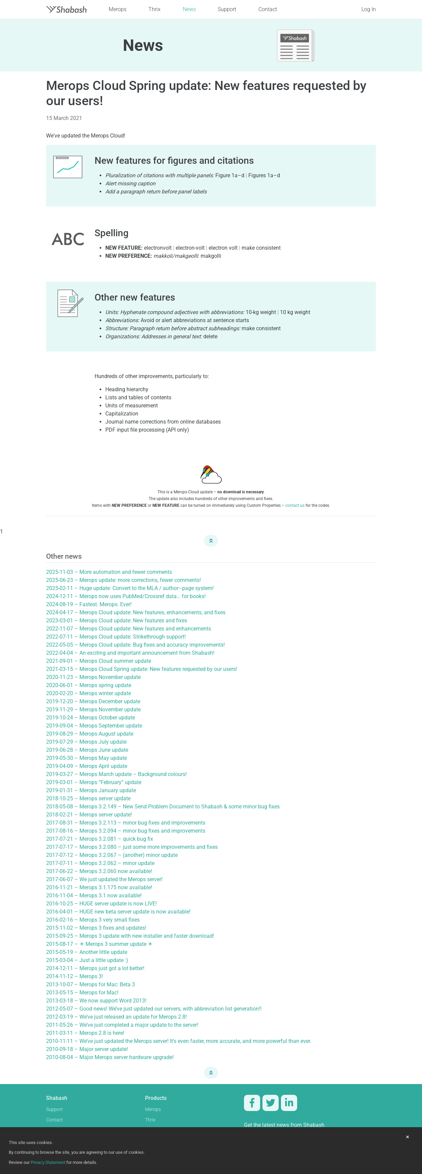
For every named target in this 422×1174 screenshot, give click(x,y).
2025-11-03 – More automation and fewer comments (109, 572)
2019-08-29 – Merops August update (89, 734)
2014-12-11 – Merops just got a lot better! (95, 968)
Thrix (154, 9)
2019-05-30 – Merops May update (86, 758)
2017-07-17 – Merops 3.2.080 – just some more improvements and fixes (132, 847)
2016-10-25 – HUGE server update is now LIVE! (101, 903)
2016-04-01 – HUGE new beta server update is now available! (118, 911)
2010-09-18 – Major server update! (87, 1049)
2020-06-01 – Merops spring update (88, 685)
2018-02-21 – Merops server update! (89, 814)
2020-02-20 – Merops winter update (88, 693)
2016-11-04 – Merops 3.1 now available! (94, 895)
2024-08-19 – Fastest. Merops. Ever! (89, 604)
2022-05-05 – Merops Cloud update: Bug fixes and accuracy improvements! (135, 645)
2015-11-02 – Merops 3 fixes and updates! (96, 928)
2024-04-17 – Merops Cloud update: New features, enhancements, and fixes (135, 612)
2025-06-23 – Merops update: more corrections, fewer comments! (123, 580)
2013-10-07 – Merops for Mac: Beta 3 (90, 984)
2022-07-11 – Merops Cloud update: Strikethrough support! (116, 637)
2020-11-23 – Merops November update (93, 677)
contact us (295, 505)
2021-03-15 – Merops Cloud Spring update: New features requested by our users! (141, 669)
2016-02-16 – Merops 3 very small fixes (93, 920)
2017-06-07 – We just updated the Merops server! (104, 879)
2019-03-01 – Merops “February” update (93, 782)
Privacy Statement (48, 1162)
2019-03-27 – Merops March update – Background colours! (116, 774)
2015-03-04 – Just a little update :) (87, 960)
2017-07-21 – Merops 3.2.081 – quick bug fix (99, 839)
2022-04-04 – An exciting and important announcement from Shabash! (130, 653)
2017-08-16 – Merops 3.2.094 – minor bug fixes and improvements (125, 831)
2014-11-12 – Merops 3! (74, 976)
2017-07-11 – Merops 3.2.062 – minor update (100, 863)
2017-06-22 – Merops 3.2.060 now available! (99, 871)
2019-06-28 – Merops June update (87, 750)
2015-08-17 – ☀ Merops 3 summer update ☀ (99, 944)
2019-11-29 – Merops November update (93, 709)
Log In (368, 9)
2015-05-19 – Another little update (86, 952)
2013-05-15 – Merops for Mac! (82, 992)
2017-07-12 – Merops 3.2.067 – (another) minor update (112, 855)
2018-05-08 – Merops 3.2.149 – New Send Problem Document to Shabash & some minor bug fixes (163, 806)
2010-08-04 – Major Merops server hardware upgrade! (110, 1057)
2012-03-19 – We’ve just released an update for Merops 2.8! (116, 1017)
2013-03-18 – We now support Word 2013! (96, 1000)
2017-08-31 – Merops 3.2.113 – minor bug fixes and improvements (125, 823)
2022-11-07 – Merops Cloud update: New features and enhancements (128, 628)
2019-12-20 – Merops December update (93, 701)
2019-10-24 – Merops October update (90, 717)
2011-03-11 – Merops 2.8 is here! (85, 1033)
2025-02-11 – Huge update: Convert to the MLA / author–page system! (130, 588)
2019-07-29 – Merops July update (86, 742)
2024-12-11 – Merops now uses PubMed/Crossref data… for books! (126, 596)
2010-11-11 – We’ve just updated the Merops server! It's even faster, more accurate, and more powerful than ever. (178, 1041)
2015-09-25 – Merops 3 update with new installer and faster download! (130, 936)
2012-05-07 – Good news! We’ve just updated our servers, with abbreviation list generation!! (153, 1009)
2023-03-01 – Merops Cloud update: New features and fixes (116, 620)
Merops (118, 9)
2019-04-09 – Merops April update (86, 766)
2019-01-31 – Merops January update (91, 790)
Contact (267, 9)
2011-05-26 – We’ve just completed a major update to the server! (122, 1025)
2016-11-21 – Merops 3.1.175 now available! (99, 887)
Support (227, 9)
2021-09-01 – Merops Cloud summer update (98, 661)
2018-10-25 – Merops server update (88, 798)
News (189, 9)
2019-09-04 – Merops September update (94, 725)
